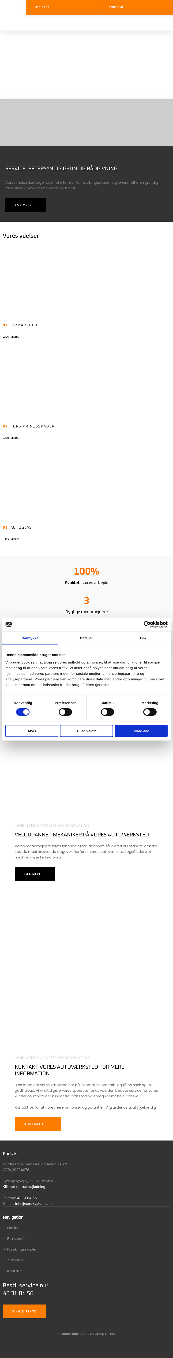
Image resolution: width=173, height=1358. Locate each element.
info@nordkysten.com (33, 1203)
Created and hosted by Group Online (86, 1333)
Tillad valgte (86, 731)
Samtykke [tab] (30, 638)
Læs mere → (25, 205)
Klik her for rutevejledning (24, 1186)
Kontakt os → (37, 1124)
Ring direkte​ (24, 1311)
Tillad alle (141, 731)
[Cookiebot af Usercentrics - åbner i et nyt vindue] (147, 624)
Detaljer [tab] (86, 638)
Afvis (31, 731)
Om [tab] (143, 638)
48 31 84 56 (27, 1198)
